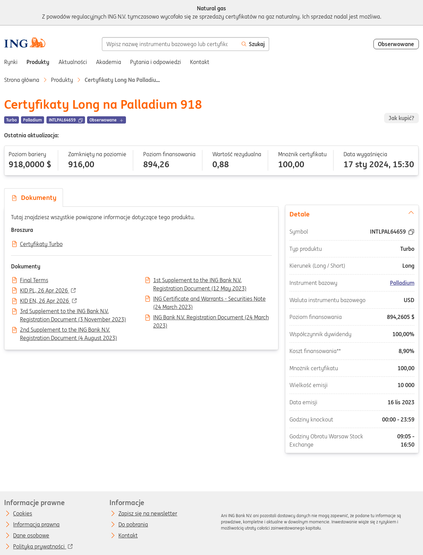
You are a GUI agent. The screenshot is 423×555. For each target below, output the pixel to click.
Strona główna (21, 79)
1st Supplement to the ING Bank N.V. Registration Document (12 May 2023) (199, 280)
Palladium (402, 282)
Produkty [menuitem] (38, 61)
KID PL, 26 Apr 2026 (44, 291)
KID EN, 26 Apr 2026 (45, 301)
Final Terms (34, 280)
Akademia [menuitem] (108, 61)
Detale (351, 213)
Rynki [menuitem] (11, 61)
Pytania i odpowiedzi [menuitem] (155, 61)
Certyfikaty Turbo (41, 244)
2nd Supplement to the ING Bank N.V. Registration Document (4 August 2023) (68, 330)
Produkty (62, 79)
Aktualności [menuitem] (73, 61)
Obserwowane (396, 44)
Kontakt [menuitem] (199, 61)
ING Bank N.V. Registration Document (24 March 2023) (211, 317)
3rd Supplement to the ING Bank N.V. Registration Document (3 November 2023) (73, 311)
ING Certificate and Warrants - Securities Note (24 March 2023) (209, 299)
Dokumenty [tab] (33, 197)
